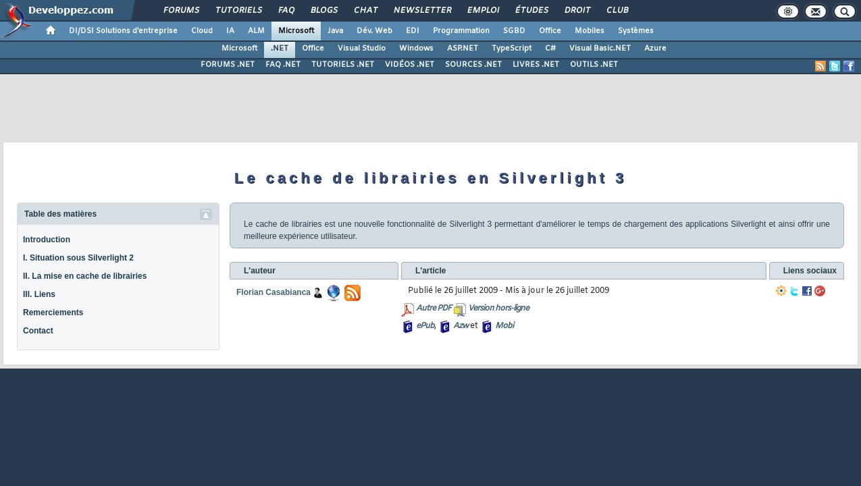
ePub (425, 326)
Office (550, 31)
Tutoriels (238, 10)
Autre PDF (433, 308)
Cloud (202, 31)
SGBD (514, 31)
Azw (460, 326)
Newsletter (422, 10)
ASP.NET (462, 48)
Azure (655, 48)
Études (531, 10)
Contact (38, 330)
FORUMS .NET (228, 65)
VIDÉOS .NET (409, 65)
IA (230, 31)
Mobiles (589, 31)
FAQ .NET (283, 65)
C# (550, 48)
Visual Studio (362, 48)
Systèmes (636, 31)
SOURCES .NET (473, 65)
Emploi (482, 10)
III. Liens (39, 294)
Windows (416, 48)
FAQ (285, 10)
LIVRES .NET (536, 65)
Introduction (46, 239)
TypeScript (511, 48)
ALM (256, 31)
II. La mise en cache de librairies (85, 276)
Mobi (504, 326)
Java (335, 31)
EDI (412, 31)
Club (616, 10)
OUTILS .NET (594, 65)
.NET (279, 48)
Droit (577, 10)
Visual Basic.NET (600, 48)
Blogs (323, 10)
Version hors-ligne (498, 308)
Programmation (461, 31)
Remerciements (53, 312)
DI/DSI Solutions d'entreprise (123, 31)
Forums (180, 10)
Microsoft (296, 31)
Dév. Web (374, 31)
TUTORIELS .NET (342, 65)
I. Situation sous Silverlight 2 (78, 258)
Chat (365, 10)
